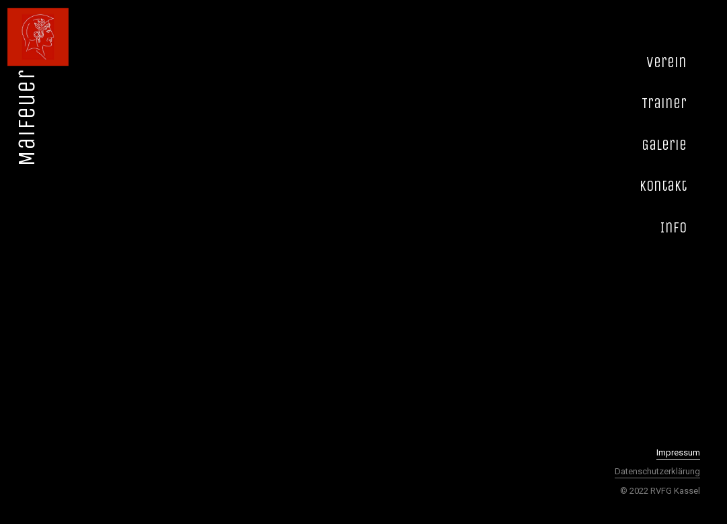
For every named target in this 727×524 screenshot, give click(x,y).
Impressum (678, 452)
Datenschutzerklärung (657, 471)
